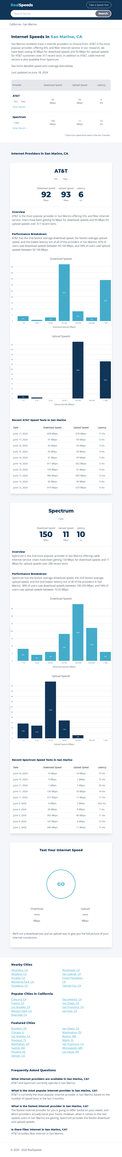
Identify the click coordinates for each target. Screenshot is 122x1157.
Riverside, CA (19, 1015)
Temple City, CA (71, 986)
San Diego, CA (70, 1003)
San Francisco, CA (73, 1007)
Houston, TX (18, 1040)
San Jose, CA (69, 1011)
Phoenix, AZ (18, 1052)
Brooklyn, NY (19, 1028)
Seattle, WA (18, 1048)
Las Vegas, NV (70, 1052)
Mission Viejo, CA (21, 1011)
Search (103, 13)
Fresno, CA (17, 1003)
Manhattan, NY (20, 1044)
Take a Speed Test (99, 4)
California (15, 24)
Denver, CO (18, 1056)
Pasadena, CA (19, 986)
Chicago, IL (17, 1032)
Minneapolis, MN (72, 1048)
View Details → (21, 106)
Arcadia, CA (18, 978)
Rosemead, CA (71, 970)
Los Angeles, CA (20, 1007)
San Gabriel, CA (71, 974)
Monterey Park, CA (22, 982)
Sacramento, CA (72, 999)
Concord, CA (18, 999)
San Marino (30, 24)
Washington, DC (72, 1032)
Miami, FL (68, 1040)
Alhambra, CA (19, 970)
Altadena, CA (19, 974)
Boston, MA (69, 1036)
